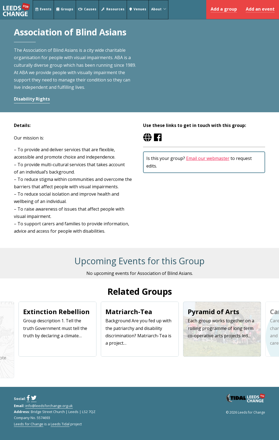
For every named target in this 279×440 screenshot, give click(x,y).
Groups (65, 9)
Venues (137, 9)
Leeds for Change (16, 9)
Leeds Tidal (60, 423)
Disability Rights (32, 99)
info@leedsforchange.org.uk (49, 405)
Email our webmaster (207, 158)
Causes (87, 9)
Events (43, 9)
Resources (113, 9)
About (159, 9)
